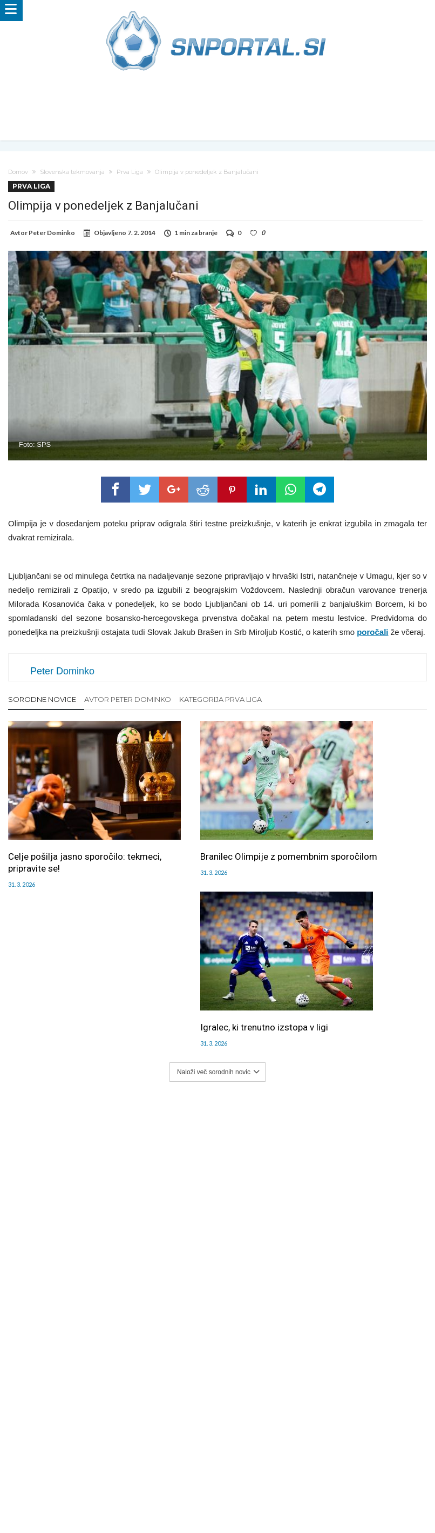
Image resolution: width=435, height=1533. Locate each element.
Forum (28, 1452)
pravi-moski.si (370, 1486)
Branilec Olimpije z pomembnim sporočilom (215, 835)
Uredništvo (63, 1452)
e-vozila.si (253, 1486)
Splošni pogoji (338, 1452)
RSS (251, 1452)
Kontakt (225, 1452)
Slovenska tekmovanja (72, 172)
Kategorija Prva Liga (220, 699)
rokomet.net (167, 1486)
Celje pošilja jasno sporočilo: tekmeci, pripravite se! (66, 835)
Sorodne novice (42, 699)
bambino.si (212, 1486)
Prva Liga (130, 172)
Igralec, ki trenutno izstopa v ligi (359, 829)
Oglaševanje (108, 1452)
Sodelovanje (185, 1452)
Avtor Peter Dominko (127, 699)
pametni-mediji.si (70, 1486)
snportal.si (122, 1486)
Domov (18, 172)
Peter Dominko (52, 233)
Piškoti (146, 1452)
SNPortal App (286, 1452)
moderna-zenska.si (309, 1486)
